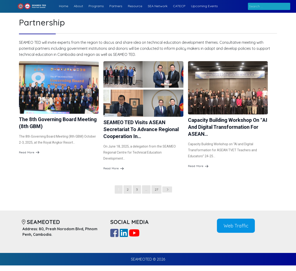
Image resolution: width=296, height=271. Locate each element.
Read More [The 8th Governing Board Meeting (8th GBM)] (29, 152)
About (78, 6)
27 (156, 189)
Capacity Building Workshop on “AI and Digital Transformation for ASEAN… (227, 127)
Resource (135, 6)
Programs (96, 6)
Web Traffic (236, 225)
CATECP (179, 6)
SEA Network (157, 6)
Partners (115, 6)
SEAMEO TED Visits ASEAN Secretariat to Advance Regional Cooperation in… (141, 129)
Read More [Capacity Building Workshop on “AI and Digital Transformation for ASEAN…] (198, 166)
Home (63, 6)
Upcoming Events (204, 6)
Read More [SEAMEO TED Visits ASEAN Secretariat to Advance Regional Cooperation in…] (113, 168)
